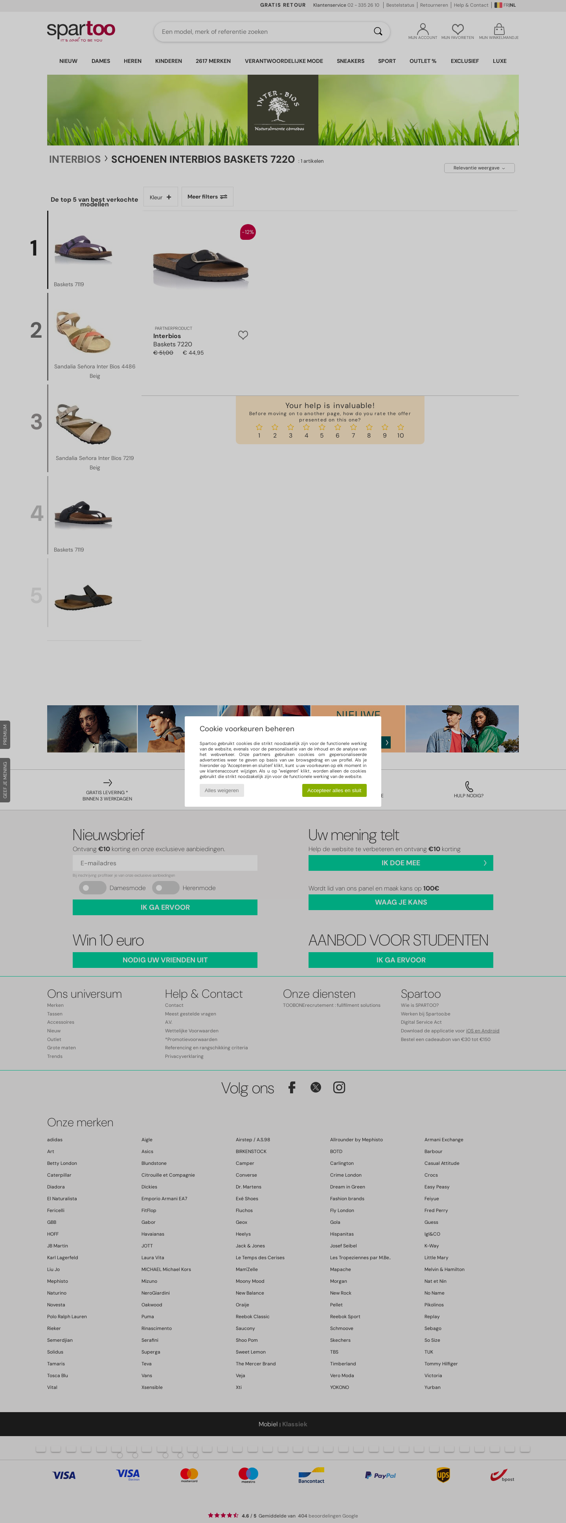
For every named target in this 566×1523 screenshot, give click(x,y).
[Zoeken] (378, 32)
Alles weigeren (222, 790)
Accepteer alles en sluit (334, 790)
